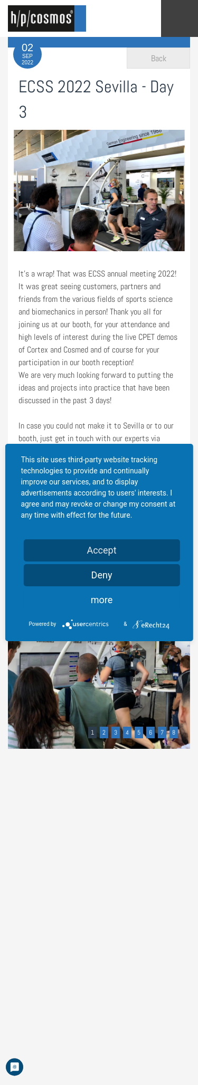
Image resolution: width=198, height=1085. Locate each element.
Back (158, 58)
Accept (101, 550)
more (102, 599)
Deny (101, 574)
